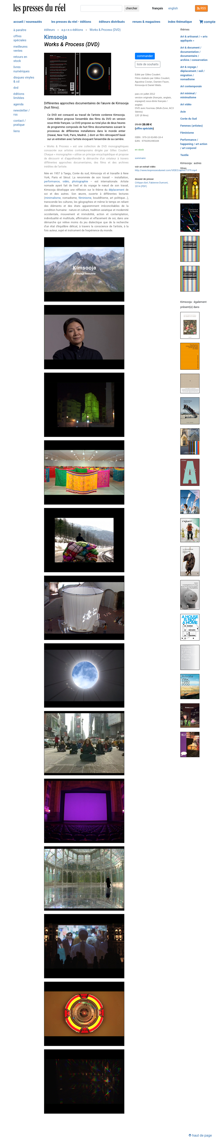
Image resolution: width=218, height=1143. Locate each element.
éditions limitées (18, 96)
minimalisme (53, 197)
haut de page (200, 1135)
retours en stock (20, 59)
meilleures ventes (20, 49)
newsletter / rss (21, 112)
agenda (18, 104)
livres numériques (21, 69)
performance (52, 181)
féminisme (85, 197)
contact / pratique (19, 123)
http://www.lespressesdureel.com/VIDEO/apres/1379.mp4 (166, 170)
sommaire (140, 158)
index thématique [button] (180, 22)
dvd (15, 88)
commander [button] (145, 56)
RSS (201, 8)
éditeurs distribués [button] (112, 22)
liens (16, 131)
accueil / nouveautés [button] (27, 22)
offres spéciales (19, 38)
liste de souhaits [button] (148, 64)
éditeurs (49, 29)
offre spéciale (144, 128)
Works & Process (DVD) (105, 29)
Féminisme (187, 132)
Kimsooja (55, 37)
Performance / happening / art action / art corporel (193, 143)
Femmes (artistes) (191, 125)
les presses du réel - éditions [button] (71, 22)
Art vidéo (185, 104)
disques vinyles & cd (23, 79)
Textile (184, 155)
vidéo (66, 181)
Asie (183, 111)
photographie (80, 181)
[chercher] (101, 8)
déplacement (116, 189)
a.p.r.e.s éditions (72, 29)
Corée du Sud (188, 118)
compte (207, 22)
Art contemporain (191, 86)
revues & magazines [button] (146, 22)
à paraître (19, 30)
